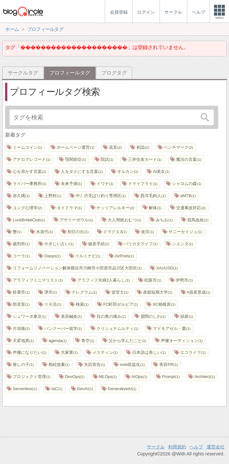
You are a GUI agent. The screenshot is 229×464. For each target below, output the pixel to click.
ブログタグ (114, 72)
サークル (156, 446)
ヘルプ (196, 446)
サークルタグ (23, 72)
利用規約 (177, 446)
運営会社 (216, 446)
